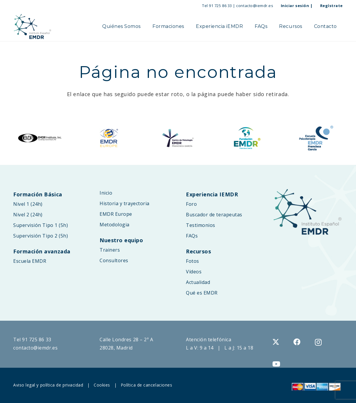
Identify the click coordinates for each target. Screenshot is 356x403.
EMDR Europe (116, 214)
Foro (191, 204)
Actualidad (198, 282)
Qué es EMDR (202, 293)
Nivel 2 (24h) (28, 214)
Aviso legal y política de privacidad (48, 385)
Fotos (192, 261)
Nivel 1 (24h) (28, 204)
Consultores (114, 260)
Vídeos (193, 271)
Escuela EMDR (29, 261)
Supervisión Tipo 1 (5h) (40, 225)
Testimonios (200, 225)
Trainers (110, 250)
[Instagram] (318, 342)
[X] (275, 342)
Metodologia (115, 224)
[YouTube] (276, 363)
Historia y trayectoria (125, 203)
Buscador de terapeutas (214, 214)
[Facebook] (297, 341)
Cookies (102, 385)
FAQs (192, 236)
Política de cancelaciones (146, 385)
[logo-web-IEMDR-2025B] (32, 26)
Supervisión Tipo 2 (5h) (40, 236)
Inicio (106, 193)
